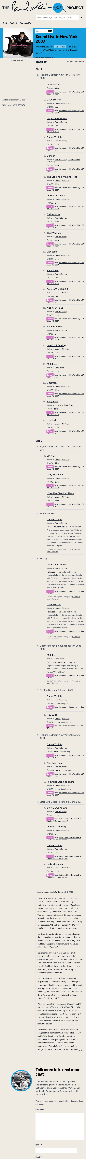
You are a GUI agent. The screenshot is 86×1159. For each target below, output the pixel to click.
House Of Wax (54, 326)
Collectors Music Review (50, 892)
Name (38, 1145)
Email (38, 1157)
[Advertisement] (18, 78)
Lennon (57, 103)
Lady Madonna (55, 474)
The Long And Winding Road (62, 176)
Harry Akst (59, 405)
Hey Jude (52, 420)
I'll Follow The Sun (56, 195)
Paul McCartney (45, 47)
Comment (40, 1109)
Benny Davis (68, 405)
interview (48, 1042)
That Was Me (54, 233)
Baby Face (52, 401)
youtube (59, 972)
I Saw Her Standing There (60, 493)
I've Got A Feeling (56, 345)
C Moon (51, 156)
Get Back (52, 382)
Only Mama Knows (57, 118)
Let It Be (51, 455)
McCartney (66, 103)
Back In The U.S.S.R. (58, 289)
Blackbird (52, 251)
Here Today (53, 270)
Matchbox (52, 364)
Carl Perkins (59, 368)
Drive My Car (54, 99)
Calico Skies (53, 214)
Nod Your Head (55, 308)
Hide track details (75, 62)
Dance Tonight (54, 137)
